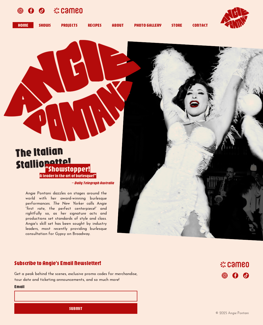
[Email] (74, 296)
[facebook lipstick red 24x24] (31, 11)
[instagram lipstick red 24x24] (20, 11)
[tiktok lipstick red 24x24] (42, 11)
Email (19, 286)
